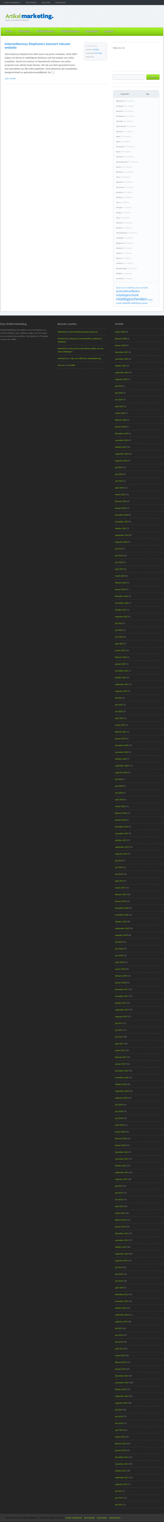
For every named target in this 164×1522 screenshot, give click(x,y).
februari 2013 (121, 1362)
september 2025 (122, 372)
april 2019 (119, 881)
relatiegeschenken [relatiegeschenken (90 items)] (131, 298)
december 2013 (121, 1294)
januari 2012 (120, 1450)
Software (124, 182)
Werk (123, 136)
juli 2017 (118, 1023)
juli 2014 (118, 1267)
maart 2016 (120, 1132)
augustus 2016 (121, 1098)
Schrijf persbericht (12, 2)
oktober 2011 (120, 1471)
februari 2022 (121, 657)
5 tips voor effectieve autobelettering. (85, 358)
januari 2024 (120, 508)
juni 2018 (119, 949)
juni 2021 (119, 704)
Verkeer (124, 253)
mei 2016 (119, 1118)
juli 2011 (118, 1491)
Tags (147, 94)
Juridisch (124, 263)
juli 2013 (118, 1328)
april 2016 (119, 1125)
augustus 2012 (121, 1403)
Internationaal (126, 233)
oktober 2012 (120, 1389)
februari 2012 (121, 1443)
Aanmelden (92, 31)
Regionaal (125, 243)
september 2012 (122, 1396)
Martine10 (62, 332)
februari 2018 (121, 976)
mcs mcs (61, 365)
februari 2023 (121, 582)
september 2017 (122, 1010)
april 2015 (119, 1206)
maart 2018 (120, 969)
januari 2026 (120, 345)
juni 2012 (119, 1416)
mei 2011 (119, 1504)
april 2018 (119, 962)
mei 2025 (119, 399)
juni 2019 (119, 867)
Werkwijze (24, 31)
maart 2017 (120, 1050)
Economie (125, 187)
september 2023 (122, 535)
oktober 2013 (120, 1308)
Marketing (125, 116)
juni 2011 (119, 1498)
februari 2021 (121, 732)
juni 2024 (119, 474)
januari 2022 (120, 664)
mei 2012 (119, 1423)
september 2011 (122, 1477)
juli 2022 (118, 623)
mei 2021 (119, 711)
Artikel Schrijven (69, 31)
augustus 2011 (121, 1484)
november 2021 (121, 671)
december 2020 (121, 745)
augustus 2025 (121, 379)
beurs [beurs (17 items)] (118, 287)
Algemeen (125, 101)
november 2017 (121, 996)
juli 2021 (118, 698)
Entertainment (127, 162)
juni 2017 (119, 1030)
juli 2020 (118, 779)
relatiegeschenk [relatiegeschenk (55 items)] (127, 295)
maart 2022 (120, 650)
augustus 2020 (121, 772)
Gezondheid (126, 126)
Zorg (122, 218)
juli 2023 (118, 549)
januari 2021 (120, 738)
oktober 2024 (120, 447)
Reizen (124, 167)
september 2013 (122, 1315)
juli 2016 (118, 1104)
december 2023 (121, 515)
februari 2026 (121, 338)
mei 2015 (119, 1199)
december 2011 (121, 1457)
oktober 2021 (120, 677)
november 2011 (121, 1464)
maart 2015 (120, 1213)
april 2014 (119, 1287)
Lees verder (10, 78)
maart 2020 (120, 806)
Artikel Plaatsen (45, 31)
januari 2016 (120, 1145)
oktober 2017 (120, 1003)
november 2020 (121, 752)
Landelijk (124, 238)
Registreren (31, 2)
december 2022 (121, 596)
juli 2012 (118, 1409)
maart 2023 (120, 576)
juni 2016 (119, 1111)
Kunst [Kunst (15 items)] (123, 288)
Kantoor (124, 197)
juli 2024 (118, 467)
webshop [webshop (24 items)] (135, 303)
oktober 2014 (120, 1247)
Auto (123, 177)
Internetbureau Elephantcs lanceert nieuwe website (37, 46)
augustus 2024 (121, 460)
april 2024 (119, 488)
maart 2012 (120, 1437)
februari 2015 (121, 1220)
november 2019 (121, 833)
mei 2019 (119, 874)
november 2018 (121, 915)
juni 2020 (119, 786)
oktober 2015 (120, 1165)
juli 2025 (118, 386)
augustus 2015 (121, 1179)
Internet (124, 131)
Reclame (125, 172)
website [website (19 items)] (144, 303)
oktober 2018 (120, 921)
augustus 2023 (121, 542)
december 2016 (121, 1071)
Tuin (122, 202)
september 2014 (122, 1254)
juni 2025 (119, 393)
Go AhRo (71, 365)
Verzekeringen (126, 268)
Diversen (125, 111)
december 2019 (121, 826)
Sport (123, 141)
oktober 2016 (120, 1084)
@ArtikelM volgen (115, 53)
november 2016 (121, 1077)
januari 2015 (120, 1226)
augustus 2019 (121, 854)
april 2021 (119, 718)
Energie (124, 207)
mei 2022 (119, 637)
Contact (108, 31)
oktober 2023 (120, 528)
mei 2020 (119, 793)
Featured (98, 53)
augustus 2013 (121, 1321)
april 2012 (119, 1430)
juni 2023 (119, 555)
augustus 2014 (121, 1260)
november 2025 (121, 359)
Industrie (124, 192)
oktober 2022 (120, 610)
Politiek (124, 273)
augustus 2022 (121, 616)
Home (9, 31)
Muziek (124, 228)
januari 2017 (120, 1064)
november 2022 (121, 603)
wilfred (96, 49)
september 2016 (122, 1091)
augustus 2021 (121, 691)
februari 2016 (121, 1138)
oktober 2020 (120, 759)
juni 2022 (119, 630)
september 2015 (122, 1172)
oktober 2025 (120, 366)
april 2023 (119, 569)
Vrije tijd (124, 121)
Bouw (123, 152)
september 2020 (122, 765)
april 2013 (119, 1348)
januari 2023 (120, 589)
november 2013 (121, 1301)
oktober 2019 (120, 840)
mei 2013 (119, 1342)
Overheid (124, 278)
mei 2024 (119, 481)
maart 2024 (120, 494)
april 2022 (119, 643)
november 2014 (121, 1240)
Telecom (124, 223)
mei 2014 (119, 1281)
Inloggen (46, 2)
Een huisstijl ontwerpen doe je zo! (84, 332)
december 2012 (121, 1376)
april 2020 (119, 799)
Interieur (125, 157)
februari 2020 (121, 813)
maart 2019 (120, 888)
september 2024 (122, 454)
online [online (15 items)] (137, 288)
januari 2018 (120, 982)
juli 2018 (118, 942)
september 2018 (122, 928)
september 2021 (122, 684)
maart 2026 (120, 332)
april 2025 (119, 406)
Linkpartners (114, 1518)
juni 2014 (119, 1274)
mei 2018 (119, 955)
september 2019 (122, 847)
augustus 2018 (121, 935)
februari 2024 (121, 501)
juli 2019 (118, 860)
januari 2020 (120, 820)
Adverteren (60, 2)
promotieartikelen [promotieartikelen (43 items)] (128, 291)
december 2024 (121, 433)
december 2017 (121, 989)
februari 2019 (121, 894)
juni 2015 (119, 1193)
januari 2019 (120, 901)
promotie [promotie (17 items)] (144, 287)
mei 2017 (119, 1037)
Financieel (125, 146)
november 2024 (121, 440)
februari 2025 (121, 420)
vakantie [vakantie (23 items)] (126, 303)
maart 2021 (120, 725)
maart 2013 (120, 1355)
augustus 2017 (121, 1016)
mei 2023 (119, 562)
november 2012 (121, 1382)
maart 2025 (120, 413)
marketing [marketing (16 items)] (130, 287)
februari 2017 (121, 1057)
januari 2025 (120, 427)
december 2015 (121, 1152)
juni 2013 (119, 1335)
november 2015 (121, 1159)
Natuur (123, 258)
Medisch (124, 248)
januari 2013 (120, 1369)
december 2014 (121, 1233)
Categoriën (124, 94)
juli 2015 (118, 1186)
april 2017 (119, 1043)
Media (123, 213)
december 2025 (121, 352)
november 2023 (121, 521)
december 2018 (121, 908)
